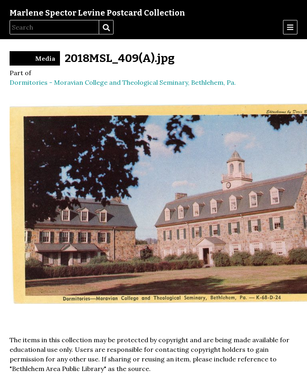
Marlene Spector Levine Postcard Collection (97, 13)
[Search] (54, 27)
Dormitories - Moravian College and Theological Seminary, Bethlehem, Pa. (123, 82)
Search (106, 27)
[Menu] (290, 27)
